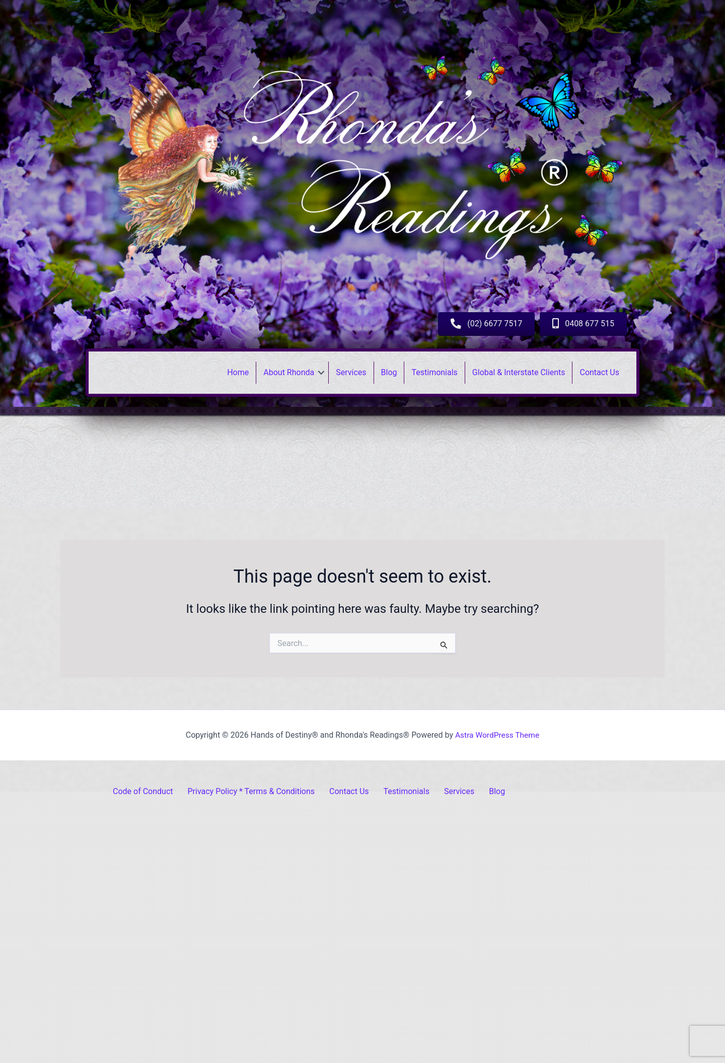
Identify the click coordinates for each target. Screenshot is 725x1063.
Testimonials (434, 372)
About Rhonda (288, 372)
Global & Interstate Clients (518, 372)
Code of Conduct (143, 791)
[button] (321, 373)
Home (238, 372)
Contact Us (599, 372)
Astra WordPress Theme (497, 735)
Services (351, 372)
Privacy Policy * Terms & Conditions (251, 791)
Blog (389, 372)
